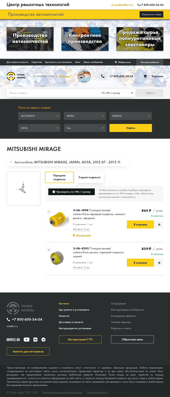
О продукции (118, 303)
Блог (77, 61)
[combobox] (117, 93)
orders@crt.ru (122, 5)
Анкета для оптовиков (28, 351)
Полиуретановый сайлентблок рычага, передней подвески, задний (98, 252)
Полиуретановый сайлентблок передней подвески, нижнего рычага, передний (99, 214)
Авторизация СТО (80, 339)
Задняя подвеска (89, 177)
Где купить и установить (58, 61)
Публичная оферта (97, 392)
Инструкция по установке (75, 328)
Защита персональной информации (62, 392)
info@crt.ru (12, 326)
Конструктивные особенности (127, 309)
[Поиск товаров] (53, 93)
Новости (64, 316)
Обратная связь (132, 339)
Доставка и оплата (17, 61)
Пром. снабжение (93, 61)
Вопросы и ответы (121, 328)
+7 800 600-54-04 (24, 319)
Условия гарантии (121, 322)
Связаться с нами (151, 14)
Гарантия (37, 61)
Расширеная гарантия (123, 316)
